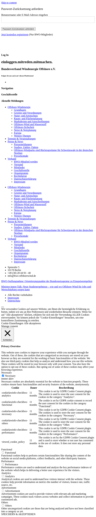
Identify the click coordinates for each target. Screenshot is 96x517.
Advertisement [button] (8, 487)
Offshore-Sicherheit (24, 127)
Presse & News (15, 141)
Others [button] (4, 502)
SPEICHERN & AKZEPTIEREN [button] (18, 514)
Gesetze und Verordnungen (27, 112)
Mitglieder (19, 167)
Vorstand (18, 164)
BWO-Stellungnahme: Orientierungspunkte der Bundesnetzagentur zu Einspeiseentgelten (46, 281)
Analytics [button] (6, 473)
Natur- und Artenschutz (26, 115)
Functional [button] (6, 449)
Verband (12, 158)
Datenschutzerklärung (25, 178)
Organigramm (21, 173)
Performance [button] (7, 461)
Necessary (10, 375)
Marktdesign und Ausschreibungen (31, 121)
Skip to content (9, 2)
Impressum (19, 181)
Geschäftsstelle (21, 170)
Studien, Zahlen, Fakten (26, 147)
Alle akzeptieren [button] (32, 323)
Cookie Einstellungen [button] (12, 323)
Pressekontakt (21, 156)
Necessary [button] (6, 372)
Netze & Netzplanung (25, 130)
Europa (17, 133)
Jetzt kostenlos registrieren (14, 34)
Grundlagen (20, 110)
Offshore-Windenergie (19, 107)
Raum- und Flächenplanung (28, 118)
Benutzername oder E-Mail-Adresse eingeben (24, 15)
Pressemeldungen (23, 144)
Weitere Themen (22, 135)
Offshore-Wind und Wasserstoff (30, 124)
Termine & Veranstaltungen (22, 138)
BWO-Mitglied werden (26, 161)
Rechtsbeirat (20, 176)
